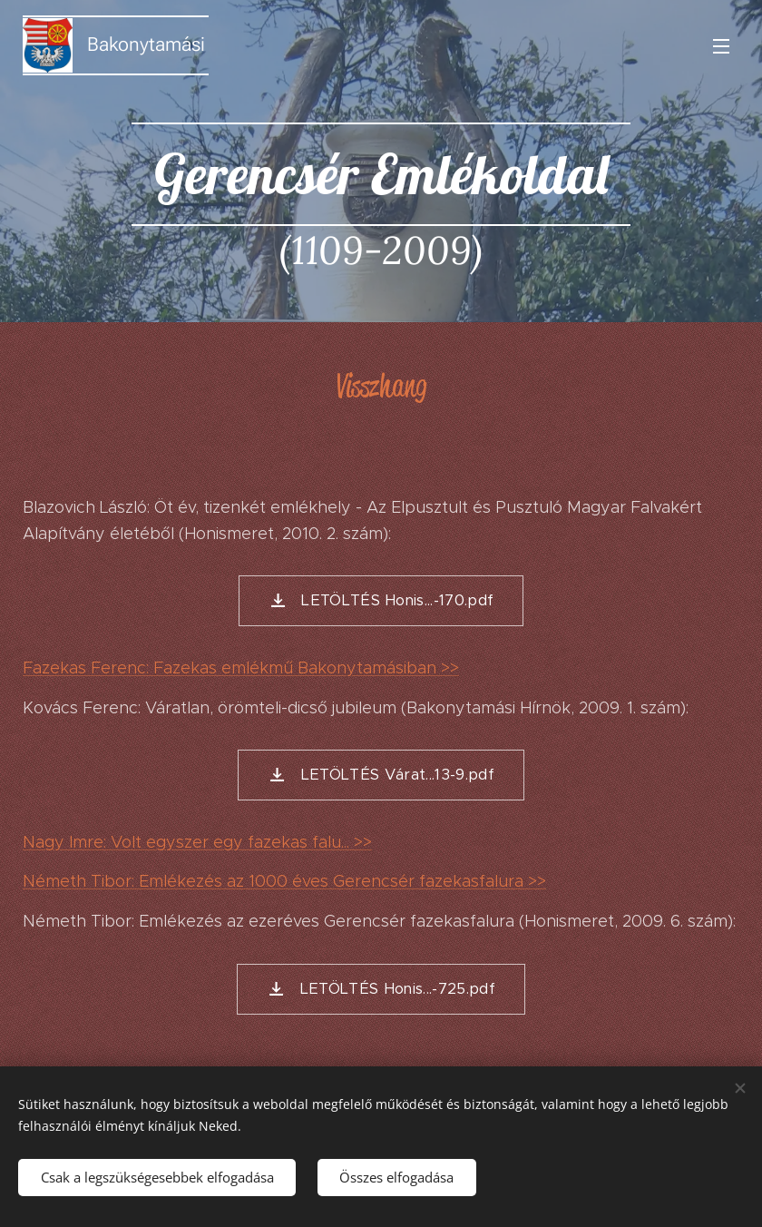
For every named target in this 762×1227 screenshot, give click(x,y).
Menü (721, 46)
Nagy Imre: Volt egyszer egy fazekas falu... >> (197, 841)
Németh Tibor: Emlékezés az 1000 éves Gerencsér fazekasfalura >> (284, 881)
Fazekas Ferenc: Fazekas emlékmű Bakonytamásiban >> (241, 667)
